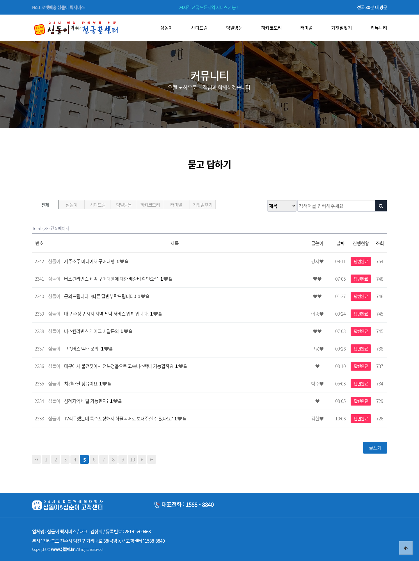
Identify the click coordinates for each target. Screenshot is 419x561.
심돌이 (71, 204)
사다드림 (98, 204)
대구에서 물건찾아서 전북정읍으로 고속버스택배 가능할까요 (121, 365)
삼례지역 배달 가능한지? (88, 400)
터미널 (176, 204)
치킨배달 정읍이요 (83, 383)
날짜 (340, 243)
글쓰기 (375, 447)
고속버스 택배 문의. (84, 348)
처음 (36, 459)
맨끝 (151, 459)
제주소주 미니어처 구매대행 (92, 261)
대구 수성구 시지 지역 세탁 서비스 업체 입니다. (108, 313)
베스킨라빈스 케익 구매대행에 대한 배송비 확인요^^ (114, 278)
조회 (380, 243)
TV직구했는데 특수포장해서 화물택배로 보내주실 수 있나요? (120, 418)
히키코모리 (150, 204)
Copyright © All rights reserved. (67, 549)
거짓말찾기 (202, 204)
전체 (45, 204)
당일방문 (124, 204)
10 (132, 459)
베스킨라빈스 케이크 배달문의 (94, 331)
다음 (142, 459)
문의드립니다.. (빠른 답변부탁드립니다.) (102, 296)
